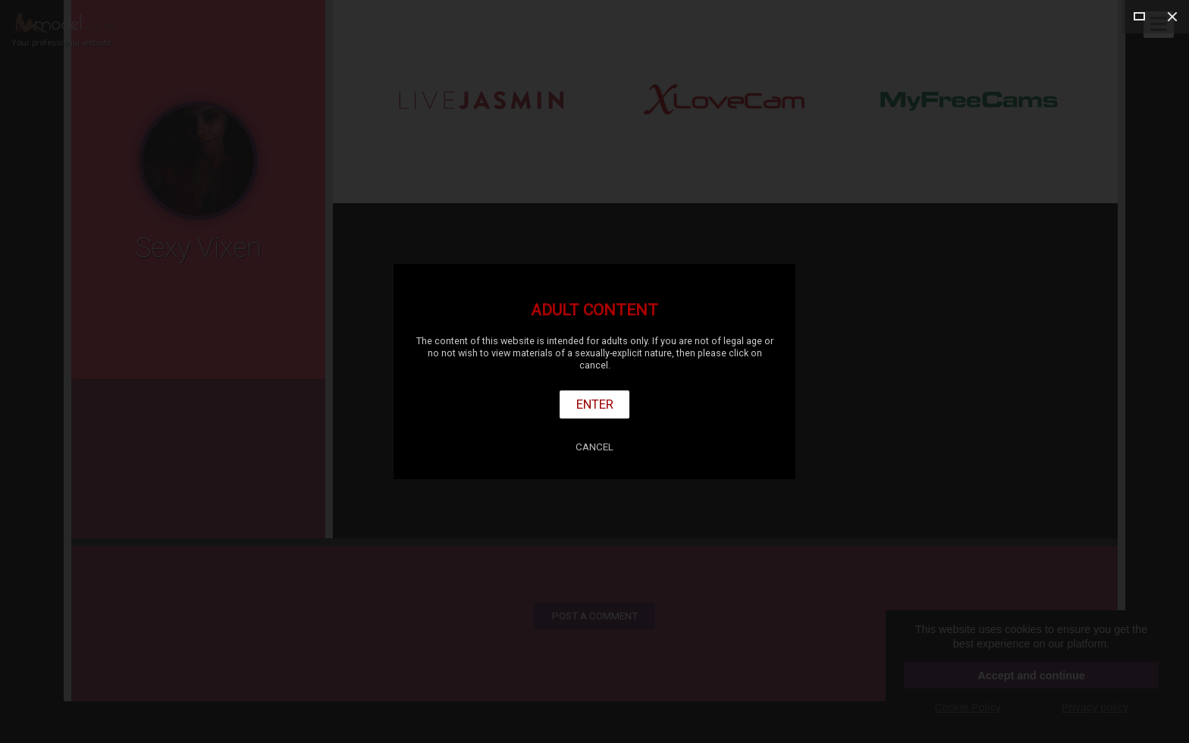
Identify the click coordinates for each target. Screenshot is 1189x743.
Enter (594, 404)
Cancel (594, 447)
